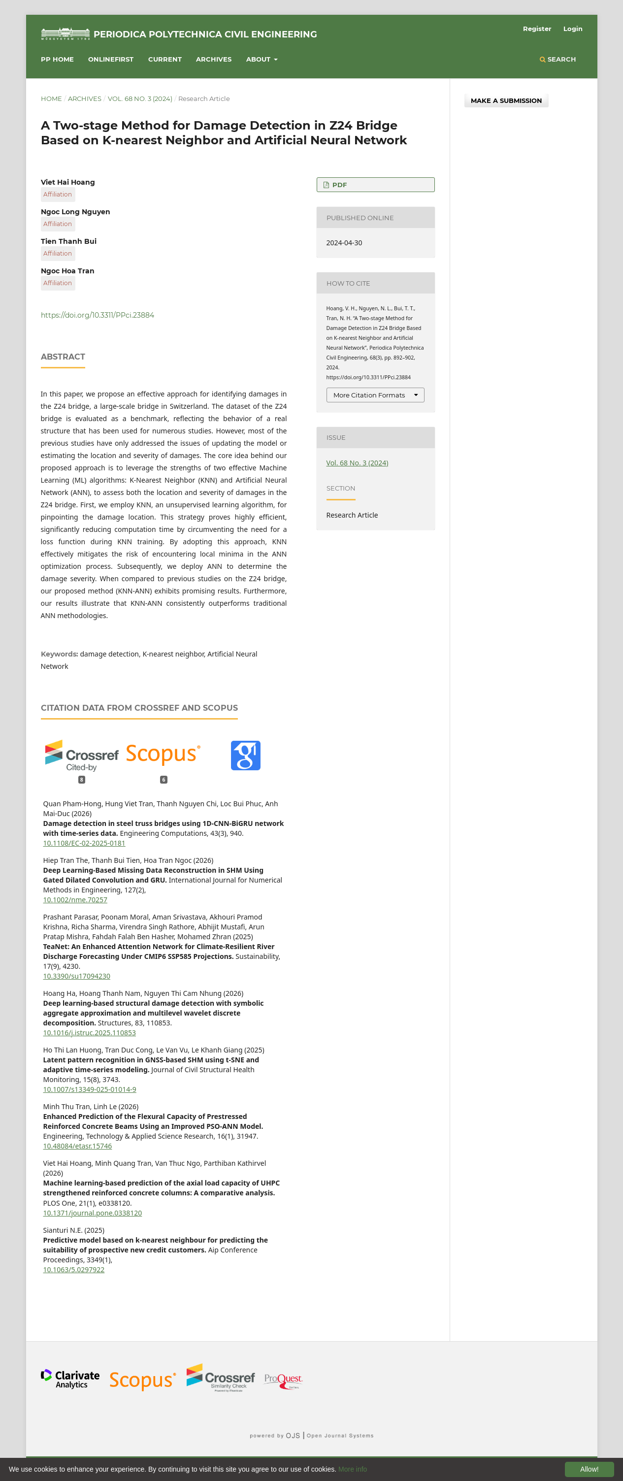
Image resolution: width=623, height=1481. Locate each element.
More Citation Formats (369, 395)
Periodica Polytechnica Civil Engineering (205, 34)
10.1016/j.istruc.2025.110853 (89, 1032)
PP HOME (57, 59)
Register (537, 29)
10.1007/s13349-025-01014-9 (89, 1089)
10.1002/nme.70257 (75, 899)
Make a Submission (506, 100)
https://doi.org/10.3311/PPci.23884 (97, 315)
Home (51, 98)
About (259, 59)
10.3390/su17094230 (76, 976)
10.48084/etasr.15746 (77, 1146)
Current (165, 59)
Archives (213, 59)
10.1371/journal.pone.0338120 (92, 1213)
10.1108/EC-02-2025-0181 (84, 843)
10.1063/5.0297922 (74, 1269)
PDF (338, 185)
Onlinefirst (110, 59)
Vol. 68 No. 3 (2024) (140, 98)
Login (573, 29)
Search (558, 59)
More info (352, 1469)
